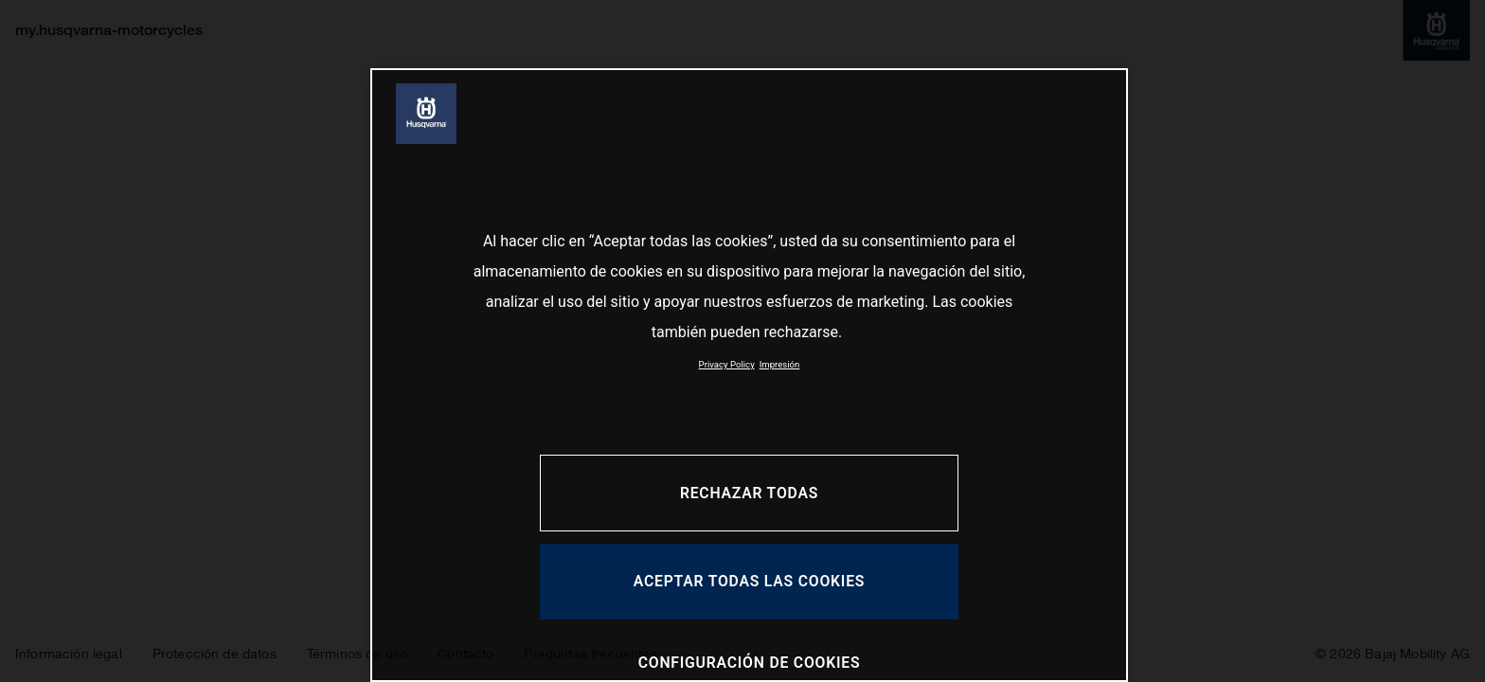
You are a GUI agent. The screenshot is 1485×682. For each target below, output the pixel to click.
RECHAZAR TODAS (749, 493)
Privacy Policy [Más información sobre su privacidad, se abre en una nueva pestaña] (727, 364)
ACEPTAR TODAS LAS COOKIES (750, 581)
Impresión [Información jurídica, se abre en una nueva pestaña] (780, 364)
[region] (749, 375)
